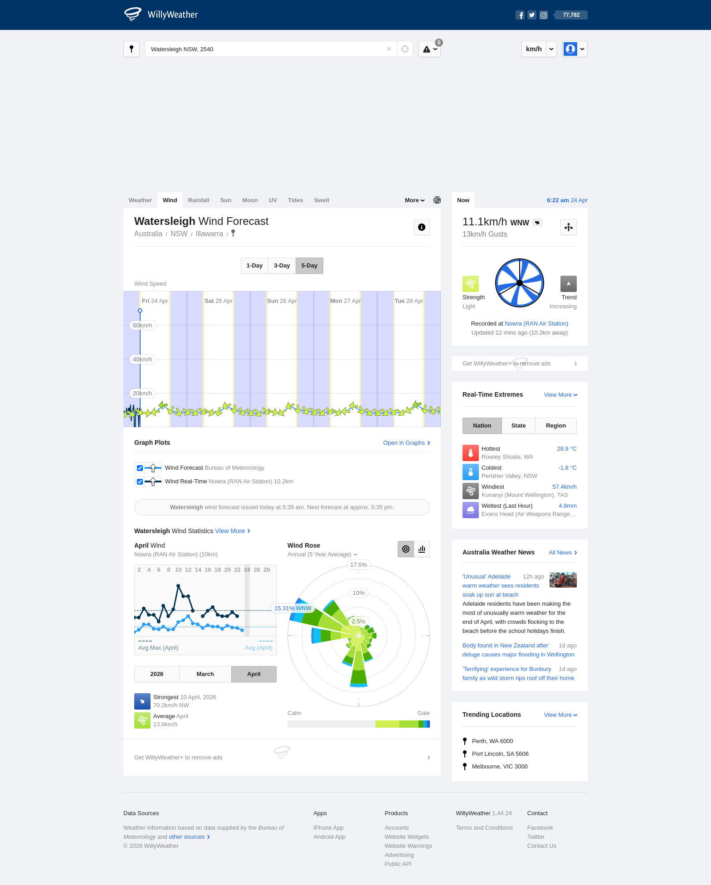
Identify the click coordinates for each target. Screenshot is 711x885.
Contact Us (541, 845)
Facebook (540, 827)
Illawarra (209, 234)
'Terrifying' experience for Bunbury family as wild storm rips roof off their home (520, 673)
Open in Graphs (404, 442)
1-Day (255, 265)
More (412, 200)
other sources (187, 836)
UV (273, 200)
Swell (321, 200)
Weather (140, 200)
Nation (482, 425)
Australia (148, 234)
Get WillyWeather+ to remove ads (506, 363)
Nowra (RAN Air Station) (536, 323)
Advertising (399, 854)
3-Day (282, 265)
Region (556, 425)
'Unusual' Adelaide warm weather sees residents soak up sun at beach (520, 604)
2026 (156, 674)
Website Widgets (407, 836)
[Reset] (389, 49)
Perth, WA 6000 (492, 741)
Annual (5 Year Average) (319, 554)
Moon (250, 200)
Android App (329, 836)
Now (463, 200)
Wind (170, 200)
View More (558, 394)
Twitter (536, 836)
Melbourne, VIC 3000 (500, 766)
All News (560, 552)
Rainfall (198, 200)
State (518, 425)
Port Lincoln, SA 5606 (500, 753)
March (205, 674)
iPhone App (328, 827)
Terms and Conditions (484, 827)
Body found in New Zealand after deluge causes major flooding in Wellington (520, 649)
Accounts (397, 827)
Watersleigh (233, 233)
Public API (398, 864)
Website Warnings (408, 845)
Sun (226, 200)
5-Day (309, 265)
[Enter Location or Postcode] (279, 49)
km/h (534, 49)
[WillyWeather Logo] (166, 14)
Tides (295, 200)
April (254, 674)
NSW (178, 234)
